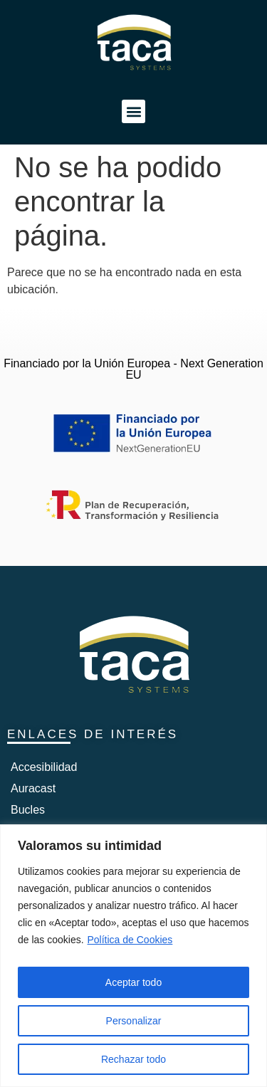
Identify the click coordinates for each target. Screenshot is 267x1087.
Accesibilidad (44, 767)
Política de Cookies (130, 939)
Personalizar (134, 1020)
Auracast (33, 788)
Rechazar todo (133, 1059)
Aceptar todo (133, 982)
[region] (133, 955)
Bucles (28, 810)
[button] (133, 111)
